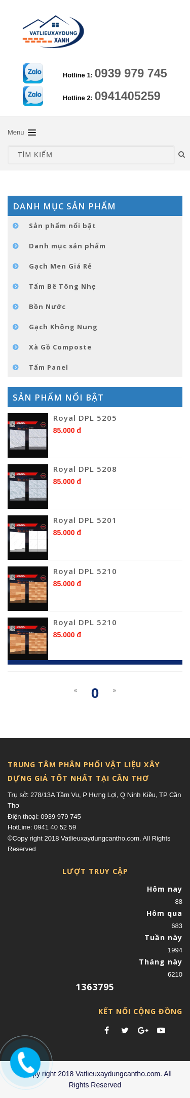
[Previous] (75, 690)
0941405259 (128, 96)
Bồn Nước (47, 306)
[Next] (114, 690)
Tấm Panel (48, 367)
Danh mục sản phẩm (67, 245)
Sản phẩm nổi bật (62, 225)
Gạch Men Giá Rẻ (60, 266)
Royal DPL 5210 (85, 571)
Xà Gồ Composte (60, 347)
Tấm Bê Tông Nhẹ (62, 286)
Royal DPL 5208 (85, 469)
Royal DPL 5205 (85, 418)
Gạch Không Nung (63, 326)
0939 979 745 (131, 73)
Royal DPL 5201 (85, 520)
